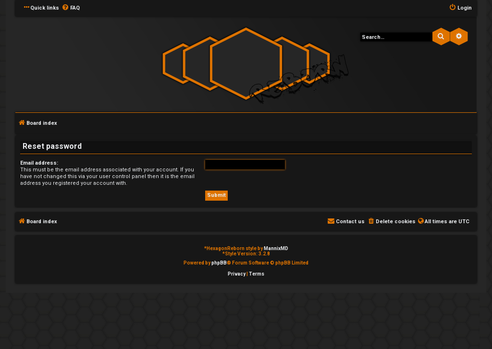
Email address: (39, 163)
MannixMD (276, 248)
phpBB (219, 262)
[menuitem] (71, 8)
